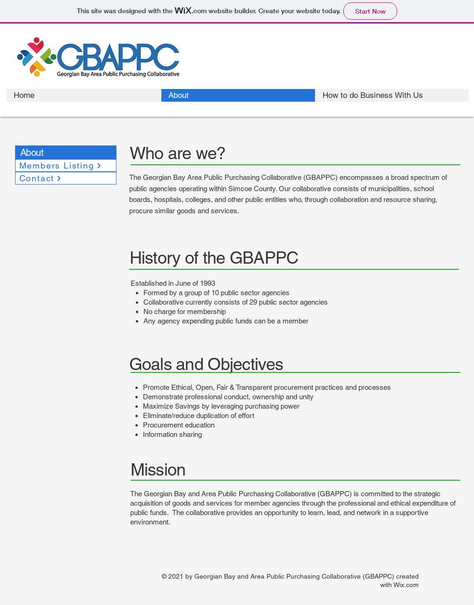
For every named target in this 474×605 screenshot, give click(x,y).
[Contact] (65, 178)
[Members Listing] (65, 165)
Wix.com (406, 585)
